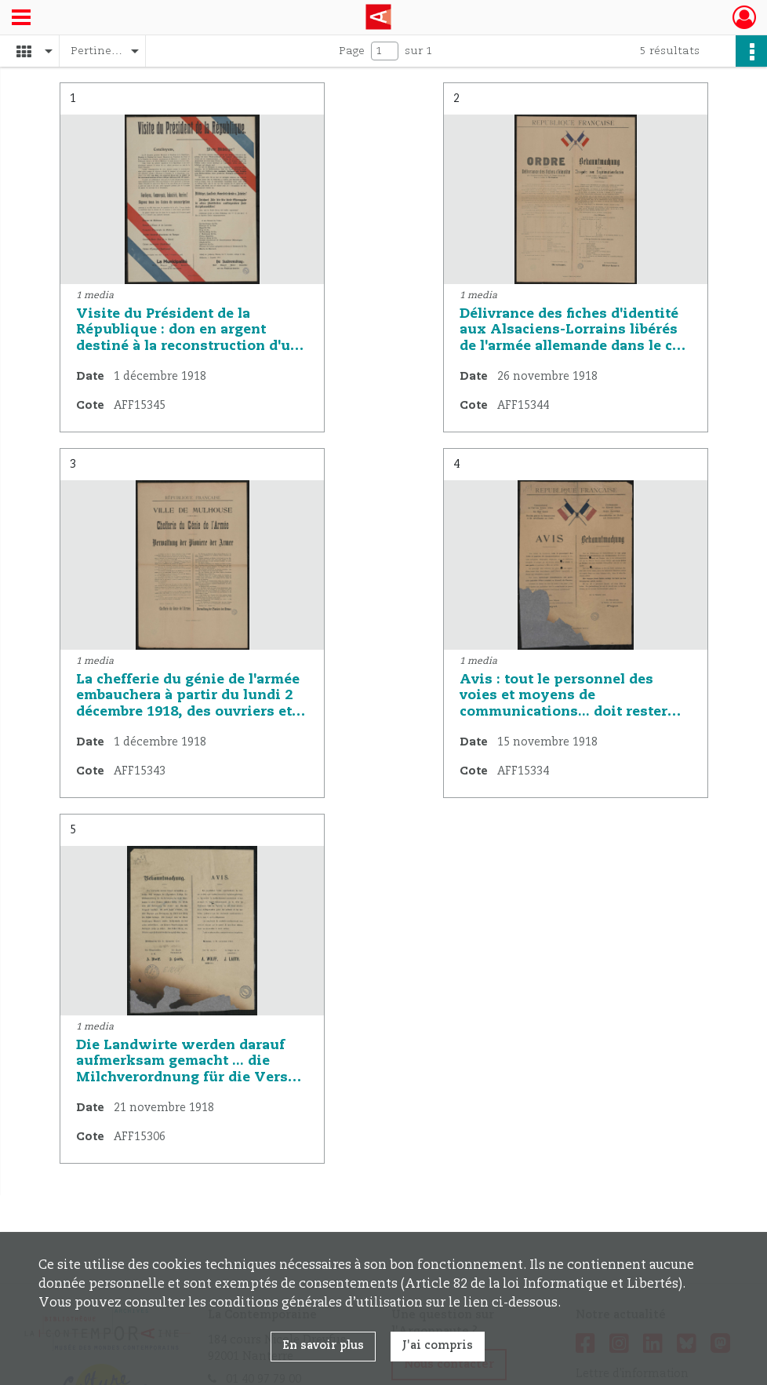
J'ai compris (437, 1345)
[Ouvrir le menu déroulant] (21, 18)
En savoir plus (323, 1345)
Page (352, 51)
